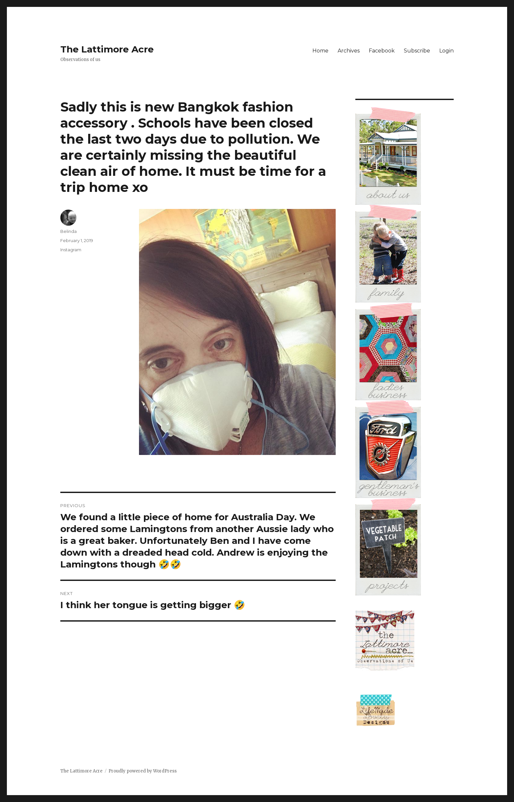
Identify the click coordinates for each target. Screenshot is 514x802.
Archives (349, 51)
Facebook (382, 51)
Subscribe (417, 51)
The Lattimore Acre (107, 49)
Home (320, 51)
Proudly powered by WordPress (143, 771)
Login (446, 51)
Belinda (68, 231)
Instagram (70, 249)
